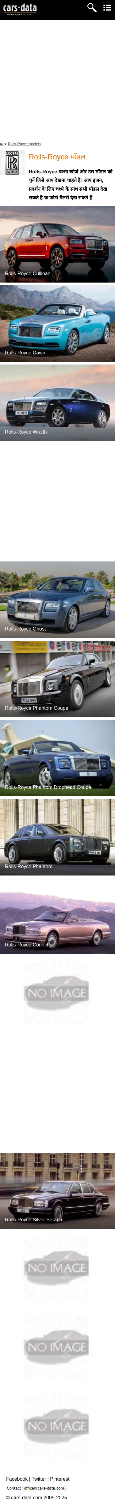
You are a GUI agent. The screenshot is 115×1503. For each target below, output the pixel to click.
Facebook (17, 1479)
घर (2, 144)
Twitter (39, 1479)
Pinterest (59, 1479)
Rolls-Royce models (24, 144)
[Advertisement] (57, 80)
